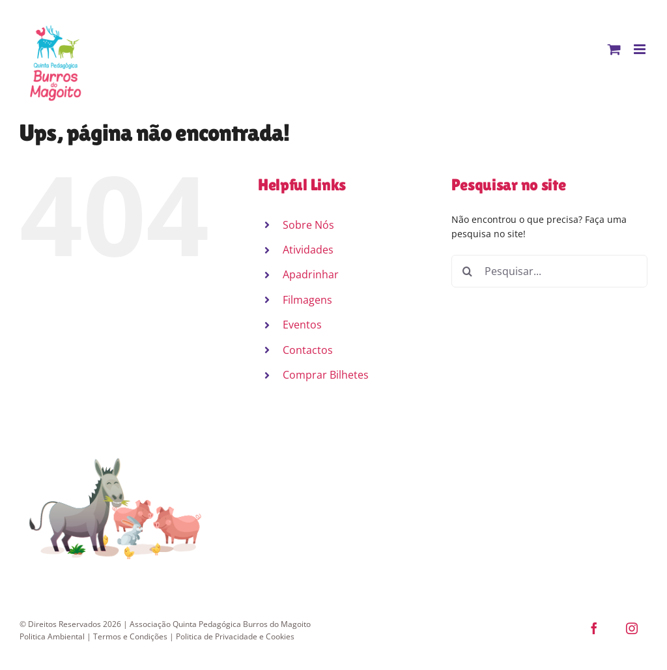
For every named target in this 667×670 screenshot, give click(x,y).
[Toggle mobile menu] (640, 49)
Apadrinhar (311, 274)
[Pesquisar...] (549, 271)
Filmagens (307, 300)
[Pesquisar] (467, 271)
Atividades (308, 249)
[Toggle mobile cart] (614, 49)
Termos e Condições (130, 636)
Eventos (302, 324)
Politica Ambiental (52, 636)
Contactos (308, 350)
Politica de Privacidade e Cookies (235, 636)
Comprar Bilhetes (326, 375)
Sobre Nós (308, 225)
